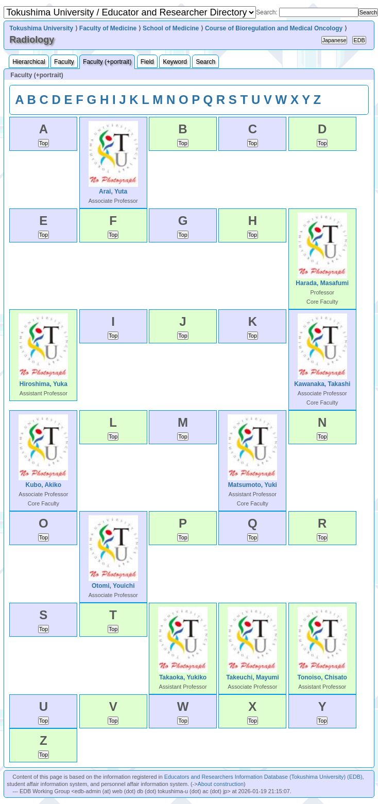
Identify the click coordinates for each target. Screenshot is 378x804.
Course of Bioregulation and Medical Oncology (273, 28)
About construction (221, 784)
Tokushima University (41, 28)
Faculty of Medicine (107, 28)
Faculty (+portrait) (107, 61)
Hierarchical (28, 61)
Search (205, 61)
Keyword (175, 61)
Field (147, 61)
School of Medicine (171, 28)
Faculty (64, 61)
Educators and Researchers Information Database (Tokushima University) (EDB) (263, 777)
